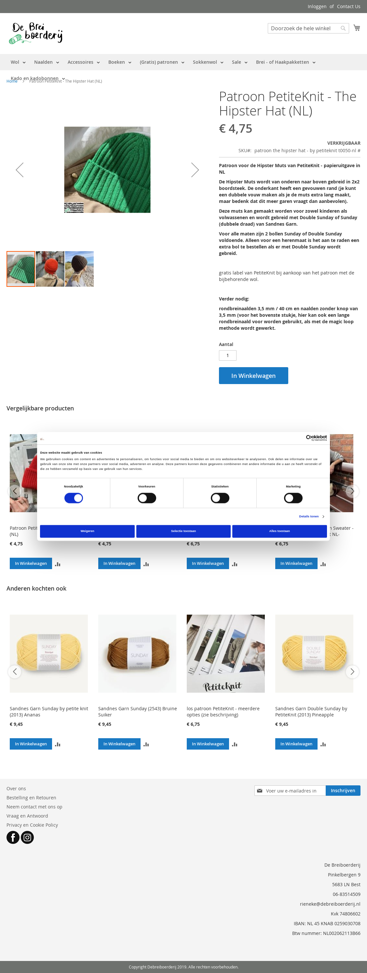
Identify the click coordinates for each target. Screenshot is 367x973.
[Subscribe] (343, 790)
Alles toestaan (279, 531)
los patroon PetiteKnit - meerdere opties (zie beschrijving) (223, 711)
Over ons (16, 788)
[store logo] (36, 33)
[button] (20, 169)
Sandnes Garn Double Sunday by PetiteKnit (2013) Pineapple (311, 711)
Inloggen (317, 6)
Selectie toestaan (183, 531)
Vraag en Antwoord (27, 816)
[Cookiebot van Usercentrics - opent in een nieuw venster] (298, 438)
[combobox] (308, 28)
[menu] (183, 70)
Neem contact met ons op (34, 807)
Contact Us (348, 6)
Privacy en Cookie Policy (32, 825)
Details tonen (309, 516)
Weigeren (87, 531)
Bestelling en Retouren (31, 797)
